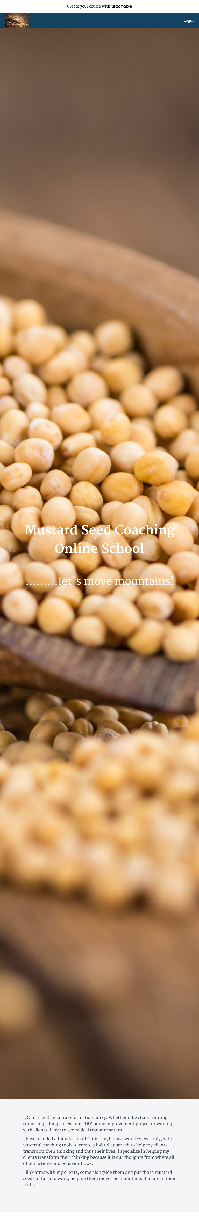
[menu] (186, 20)
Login (188, 20)
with (99, 6)
